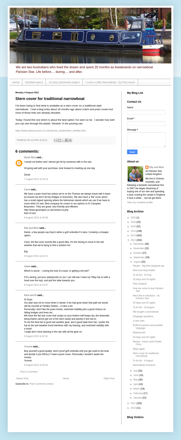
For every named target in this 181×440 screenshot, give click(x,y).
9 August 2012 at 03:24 (36, 365)
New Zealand (140, 283)
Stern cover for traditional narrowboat (146, 354)
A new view (138, 320)
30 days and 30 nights (144, 302)
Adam (27, 266)
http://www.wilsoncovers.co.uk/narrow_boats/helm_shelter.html (50, 130)
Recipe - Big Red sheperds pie (148, 265)
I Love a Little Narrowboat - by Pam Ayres (110, 82)
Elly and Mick (31, 228)
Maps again (139, 349)
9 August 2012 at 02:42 (36, 336)
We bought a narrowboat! (146, 311)
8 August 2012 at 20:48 (36, 217)
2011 (134, 403)
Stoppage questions (143, 316)
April (136, 384)
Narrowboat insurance (144, 365)
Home (15, 82)
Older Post (109, 378)
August (137, 261)
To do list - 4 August (143, 360)
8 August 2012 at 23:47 (36, 285)
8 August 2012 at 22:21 (36, 256)
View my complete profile (140, 202)
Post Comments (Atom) (41, 384)
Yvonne (28, 346)
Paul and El (30, 295)
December (139, 244)
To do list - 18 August (143, 307)
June (136, 375)
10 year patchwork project (64, 82)
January (137, 397)
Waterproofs (139, 332)
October (137, 253)
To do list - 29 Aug (142, 275)
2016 (134, 222)
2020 (134, 217)
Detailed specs (34, 82)
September (139, 257)
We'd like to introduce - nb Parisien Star (146, 297)
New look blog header (144, 270)
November (139, 248)
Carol (27, 189)
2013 (134, 235)
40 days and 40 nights (144, 337)
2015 (134, 226)
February (138, 393)
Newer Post (22, 378)
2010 (134, 408)
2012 (134, 240)
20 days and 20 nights (144, 279)
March (137, 388)
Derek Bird (30, 157)
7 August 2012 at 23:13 (36, 179)
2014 (134, 231)
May (135, 379)
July (135, 370)
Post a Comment (28, 371)
